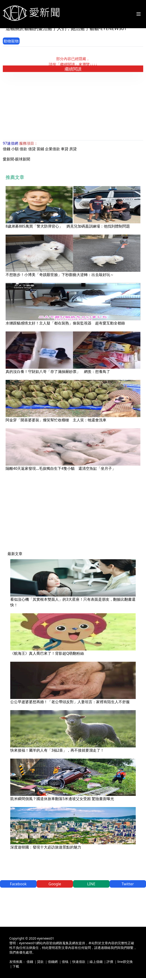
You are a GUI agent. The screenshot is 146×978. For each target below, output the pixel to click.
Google (55, 883)
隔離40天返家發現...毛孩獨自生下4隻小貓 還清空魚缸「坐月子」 (61, 468)
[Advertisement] (74, 106)
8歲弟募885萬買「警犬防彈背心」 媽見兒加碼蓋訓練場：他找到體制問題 (68, 226)
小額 (15, 148)
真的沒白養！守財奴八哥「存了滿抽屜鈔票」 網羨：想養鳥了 (58, 371)
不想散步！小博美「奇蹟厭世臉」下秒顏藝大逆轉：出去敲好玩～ (60, 274)
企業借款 (52, 148)
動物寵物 (11, 41)
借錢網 (53, 961)
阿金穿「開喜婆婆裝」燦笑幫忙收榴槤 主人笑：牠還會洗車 (56, 420)
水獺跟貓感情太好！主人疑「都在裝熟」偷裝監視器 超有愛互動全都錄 (65, 323)
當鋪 (40, 148)
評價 (110, 961)
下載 (16, 966)
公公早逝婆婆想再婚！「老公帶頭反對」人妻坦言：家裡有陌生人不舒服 (70, 701)
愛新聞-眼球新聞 (16, 159)
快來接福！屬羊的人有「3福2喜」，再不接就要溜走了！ (57, 750)
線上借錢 (96, 961)
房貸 (73, 148)
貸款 (40, 961)
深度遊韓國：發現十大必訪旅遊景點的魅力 (45, 847)
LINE (91, 883)
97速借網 (10, 143)
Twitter (128, 883)
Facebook (18, 883)
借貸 (32, 148)
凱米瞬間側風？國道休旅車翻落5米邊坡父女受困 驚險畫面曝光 (62, 798)
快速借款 (78, 961)
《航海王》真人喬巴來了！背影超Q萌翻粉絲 (47, 653)
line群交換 (125, 961)
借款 (23, 148)
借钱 (65, 961)
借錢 (6, 148)
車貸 (64, 148)
